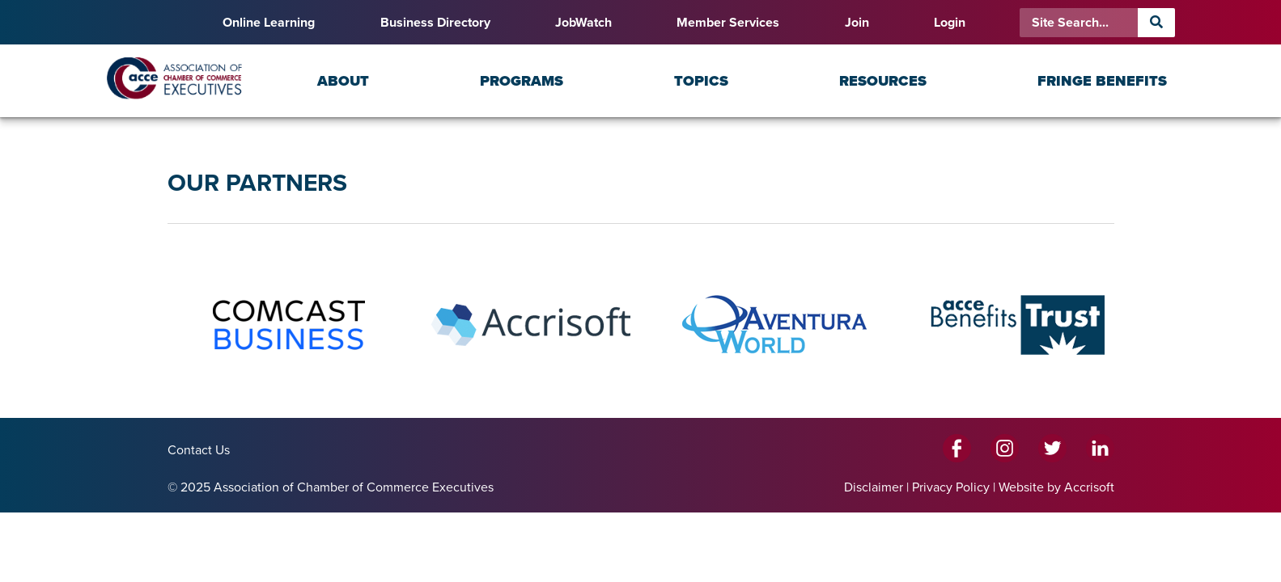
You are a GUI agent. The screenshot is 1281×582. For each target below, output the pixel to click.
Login (949, 23)
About (343, 81)
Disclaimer (873, 487)
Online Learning (269, 23)
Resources (883, 81)
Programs (521, 81)
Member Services (728, 23)
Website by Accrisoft (1056, 487)
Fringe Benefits (1102, 81)
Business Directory (435, 23)
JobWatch (583, 23)
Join (857, 23)
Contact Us (199, 450)
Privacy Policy (951, 487)
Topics (701, 81)
